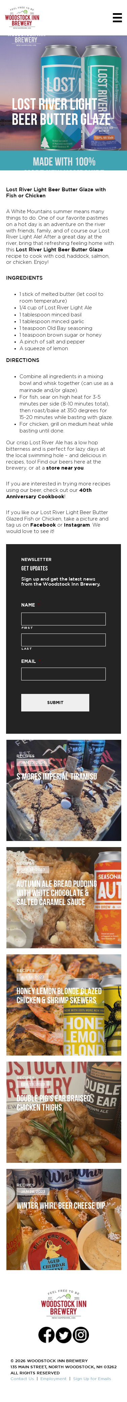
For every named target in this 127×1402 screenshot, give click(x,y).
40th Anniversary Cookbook (49, 493)
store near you (65, 468)
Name (30, 604)
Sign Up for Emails (92, 1378)
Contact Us (22, 1378)
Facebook (43, 525)
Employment (53, 1378)
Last (27, 648)
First (27, 627)
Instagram (77, 525)
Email (31, 661)
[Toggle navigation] (117, 17)
